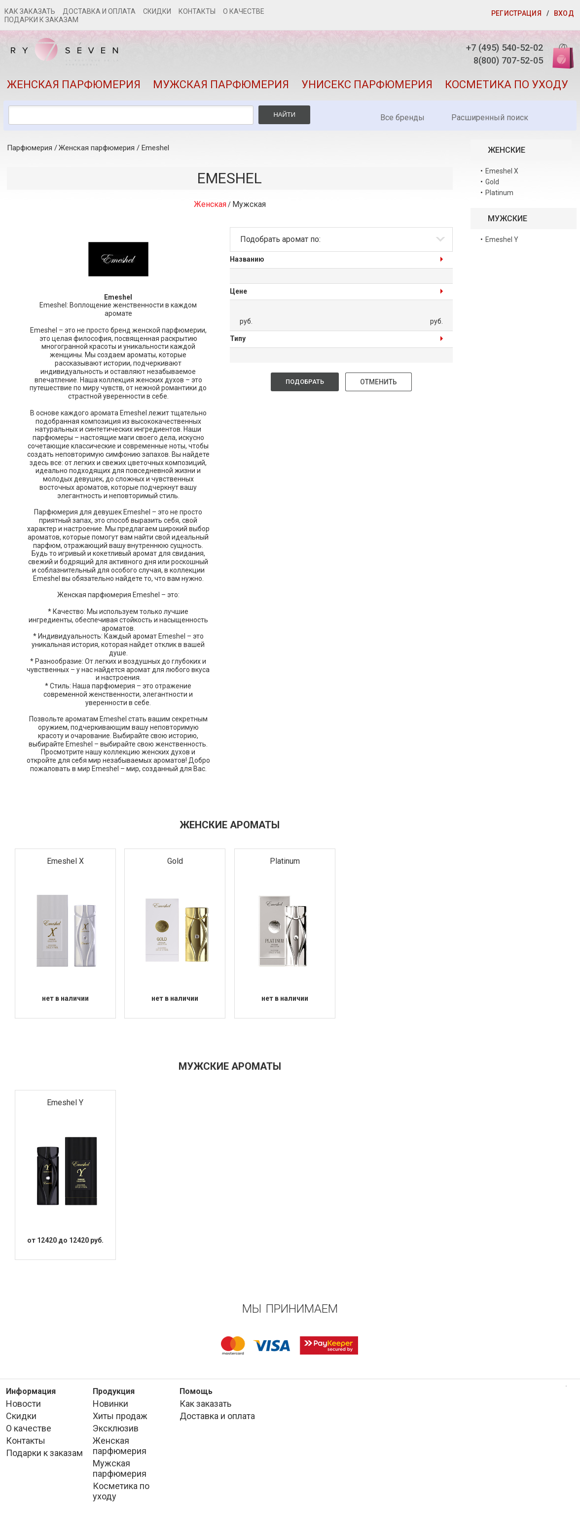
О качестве (243, 11)
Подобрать (305, 388)
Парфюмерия (29, 154)
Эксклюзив (116, 1435)
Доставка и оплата (99, 11)
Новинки (110, 1411)
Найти (284, 121)
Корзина (557, 55)
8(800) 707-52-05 (492, 64)
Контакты (197, 11)
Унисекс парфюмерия (367, 91)
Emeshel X (65, 868)
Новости (23, 1411)
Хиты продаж (120, 1423)
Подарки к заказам (41, 20)
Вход (564, 13)
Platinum (285, 868)
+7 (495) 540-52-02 (488, 48)
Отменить (378, 389)
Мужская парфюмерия (221, 91)
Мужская (249, 211)
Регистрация (516, 13)
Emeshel (155, 154)
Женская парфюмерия (74, 91)
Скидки (157, 11)
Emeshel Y (65, 1109)
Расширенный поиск (489, 124)
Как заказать (29, 11)
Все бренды (402, 124)
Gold (175, 868)
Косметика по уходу (506, 91)
